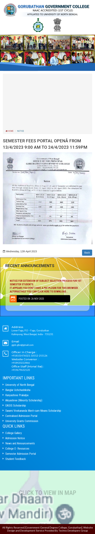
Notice (20, 131)
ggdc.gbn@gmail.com (23, 345)
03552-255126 (39, 355)
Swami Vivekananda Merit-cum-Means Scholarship (33, 410)
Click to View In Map (47, 493)
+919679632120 (21, 369)
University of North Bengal (19, 385)
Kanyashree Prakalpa (16, 395)
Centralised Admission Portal (21, 416)
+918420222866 (21, 362)
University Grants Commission (21, 421)
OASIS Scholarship (15, 405)
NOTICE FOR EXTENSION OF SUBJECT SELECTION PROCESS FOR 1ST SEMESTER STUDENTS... (47, 286)
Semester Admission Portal (20, 453)
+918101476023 (21, 355)
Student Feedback (15, 459)
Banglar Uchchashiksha (17, 390)
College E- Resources (17, 448)
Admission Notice (15, 438)
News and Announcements (20, 443)
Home (9, 131)
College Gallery (13, 433)
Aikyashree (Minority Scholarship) (23, 400)
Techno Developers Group (73, 530)
